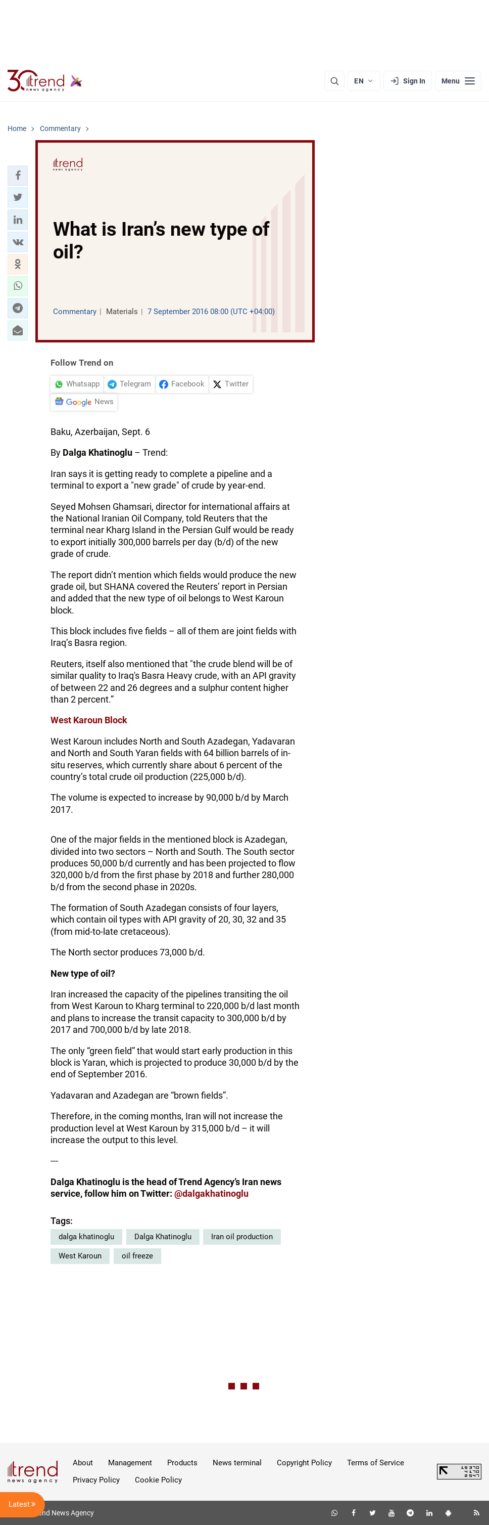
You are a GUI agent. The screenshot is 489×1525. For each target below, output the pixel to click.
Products (182, 1462)
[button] (18, 175)
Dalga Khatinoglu (162, 1236)
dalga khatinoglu (86, 1236)
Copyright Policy (304, 1462)
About (83, 1462)
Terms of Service (375, 1462)
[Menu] (458, 81)
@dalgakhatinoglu (211, 1193)
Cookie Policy (158, 1480)
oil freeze (137, 1255)
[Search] (334, 81)
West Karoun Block (89, 720)
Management (130, 1462)
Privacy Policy (96, 1480)
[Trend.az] (45, 81)
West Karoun (80, 1255)
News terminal (237, 1462)
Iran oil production (242, 1236)
